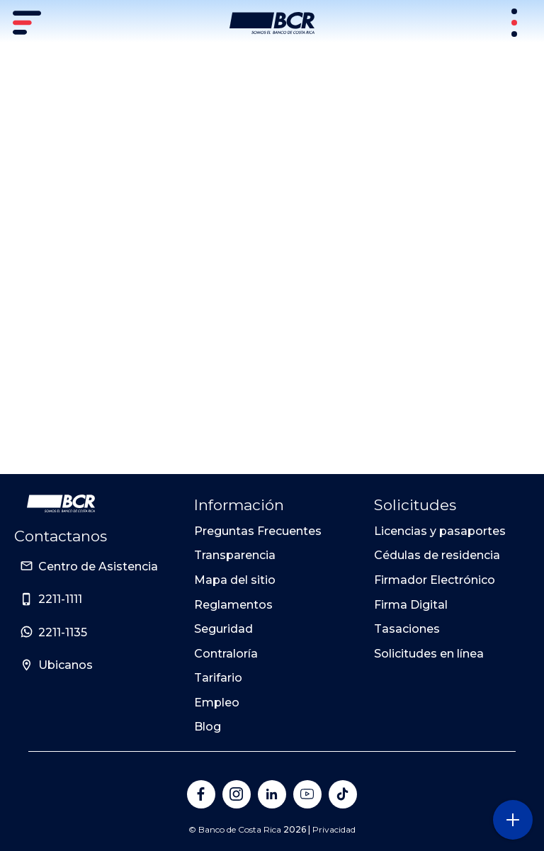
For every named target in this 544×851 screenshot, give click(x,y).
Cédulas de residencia (437, 555)
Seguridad (223, 629)
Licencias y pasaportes (440, 531)
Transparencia (235, 555)
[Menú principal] (28, 23)
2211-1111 (60, 599)
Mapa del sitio (235, 580)
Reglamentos (233, 605)
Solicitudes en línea (429, 653)
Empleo (216, 702)
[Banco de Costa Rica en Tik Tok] (343, 794)
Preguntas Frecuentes (258, 531)
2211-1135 (62, 632)
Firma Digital (411, 605)
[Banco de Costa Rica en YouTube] (307, 794)
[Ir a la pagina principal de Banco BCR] (61, 503)
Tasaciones (407, 629)
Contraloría (226, 653)
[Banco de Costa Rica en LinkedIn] (272, 794)
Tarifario (218, 677)
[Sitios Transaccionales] (516, 23)
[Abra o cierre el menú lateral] (512, 819)
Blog (207, 726)
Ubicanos (65, 665)
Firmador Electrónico (434, 580)
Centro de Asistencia (98, 566)
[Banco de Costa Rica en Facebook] (201, 794)
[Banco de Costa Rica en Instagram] (236, 794)
